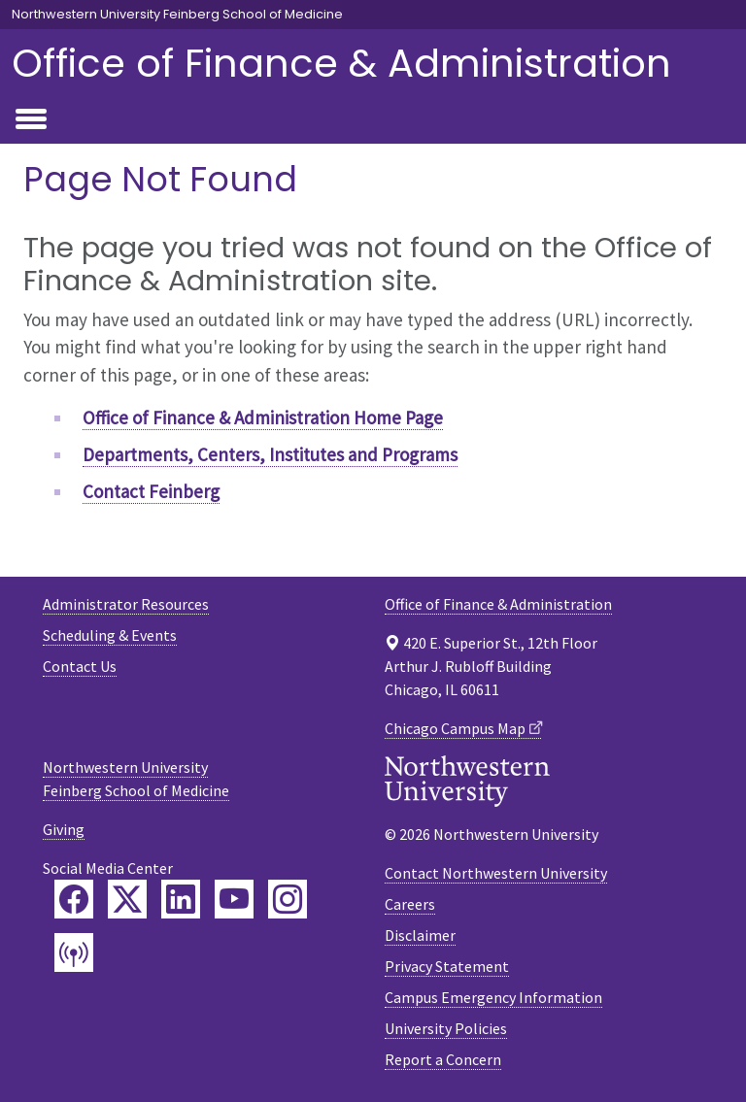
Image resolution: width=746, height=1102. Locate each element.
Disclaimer (420, 935)
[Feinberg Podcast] (73, 952)
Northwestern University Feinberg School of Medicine (177, 14)
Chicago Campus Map (455, 728)
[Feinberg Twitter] (127, 899)
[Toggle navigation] (31, 120)
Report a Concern (443, 1059)
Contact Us (80, 666)
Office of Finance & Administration (341, 63)
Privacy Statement (447, 966)
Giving (64, 829)
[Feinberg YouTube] (234, 899)
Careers (410, 904)
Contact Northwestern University (496, 873)
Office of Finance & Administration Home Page (263, 417)
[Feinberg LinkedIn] (180, 899)
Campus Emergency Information (493, 997)
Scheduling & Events (110, 635)
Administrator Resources (126, 604)
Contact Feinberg (151, 491)
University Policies (446, 1028)
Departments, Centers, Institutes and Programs (270, 454)
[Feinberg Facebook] (73, 899)
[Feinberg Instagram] (287, 899)
